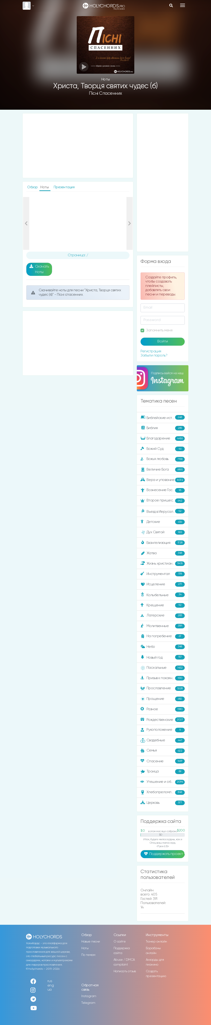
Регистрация (151, 351)
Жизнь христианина (163, 563)
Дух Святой (163, 532)
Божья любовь (163, 459)
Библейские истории (163, 417)
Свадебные (163, 740)
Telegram (88, 1002)
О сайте (120, 941)
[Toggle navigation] (182, 5)
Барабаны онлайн (153, 951)
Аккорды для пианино (155, 962)
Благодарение (163, 438)
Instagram (88, 996)
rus (49, 981)
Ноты (84, 948)
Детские (163, 522)
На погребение (163, 636)
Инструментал (163, 574)
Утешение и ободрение (163, 782)
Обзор (32, 187)
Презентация (64, 187)
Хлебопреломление (163, 792)
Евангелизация (163, 542)
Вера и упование (163, 480)
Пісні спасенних (105, 93)
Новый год (163, 657)
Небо (163, 647)
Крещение (163, 605)
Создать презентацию (156, 974)
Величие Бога (163, 469)
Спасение (163, 761)
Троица (163, 771)
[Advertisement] (78, 145)
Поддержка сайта (122, 951)
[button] (26, 223)
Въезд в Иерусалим (163, 511)
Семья (163, 750)
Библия (163, 428)
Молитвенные (163, 626)
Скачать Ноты (39, 269)
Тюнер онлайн (156, 941)
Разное (163, 709)
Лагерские (163, 615)
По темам (88, 955)
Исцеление (163, 584)
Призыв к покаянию (163, 678)
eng (50, 985)
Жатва (163, 553)
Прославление (163, 688)
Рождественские (163, 719)
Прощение (163, 699)
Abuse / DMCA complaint (124, 962)
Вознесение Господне (163, 490)
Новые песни (90, 941)
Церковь (163, 803)
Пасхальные (163, 668)
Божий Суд (163, 449)
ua (49, 989)
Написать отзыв (125, 971)
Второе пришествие (163, 500)
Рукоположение (163, 730)
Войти (162, 341)
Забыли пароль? (154, 355)
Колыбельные (163, 594)
